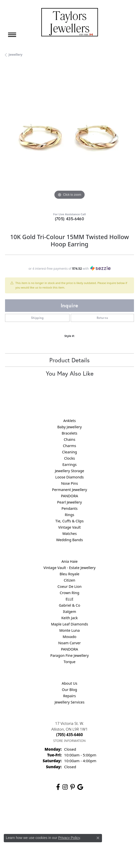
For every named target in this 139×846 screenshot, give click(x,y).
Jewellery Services (70, 702)
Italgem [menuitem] (69, 611)
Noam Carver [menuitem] (69, 643)
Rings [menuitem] (69, 514)
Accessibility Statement (69, 820)
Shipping (37, 318)
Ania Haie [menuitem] (69, 561)
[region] (69, 136)
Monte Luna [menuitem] (69, 630)
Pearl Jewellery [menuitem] (69, 502)
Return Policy (39, 810)
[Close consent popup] (97, 837)
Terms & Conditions (95, 810)
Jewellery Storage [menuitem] (69, 470)
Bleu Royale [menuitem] (69, 574)
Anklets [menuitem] (69, 420)
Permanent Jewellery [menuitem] (69, 489)
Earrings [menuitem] (69, 464)
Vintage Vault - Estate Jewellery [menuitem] (70, 567)
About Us (69, 683)
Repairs (69, 695)
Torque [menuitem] (69, 661)
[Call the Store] (69, 734)
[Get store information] (69, 741)
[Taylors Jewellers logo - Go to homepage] (69, 22)
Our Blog (69, 689)
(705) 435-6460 (69, 218)
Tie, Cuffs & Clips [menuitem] (69, 521)
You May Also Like (69, 373)
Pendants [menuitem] (69, 508)
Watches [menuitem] (69, 533)
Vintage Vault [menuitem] (69, 527)
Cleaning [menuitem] (69, 452)
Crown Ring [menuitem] (69, 592)
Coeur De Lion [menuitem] (69, 586)
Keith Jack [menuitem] (69, 617)
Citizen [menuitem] (69, 580)
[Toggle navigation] (12, 35)
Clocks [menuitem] (69, 458)
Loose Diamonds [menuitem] (69, 477)
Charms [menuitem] (69, 445)
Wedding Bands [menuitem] (69, 539)
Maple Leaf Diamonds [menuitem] (69, 624)
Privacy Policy (65, 810)
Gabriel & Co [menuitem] (69, 605)
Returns (102, 318)
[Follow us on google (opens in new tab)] (80, 787)
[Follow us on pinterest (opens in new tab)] (72, 787)
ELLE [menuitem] (69, 599)
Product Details (69, 360)
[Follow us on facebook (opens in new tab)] (58, 787)
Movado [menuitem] (69, 636)
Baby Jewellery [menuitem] (69, 427)
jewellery (15, 54)
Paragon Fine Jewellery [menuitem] (69, 655)
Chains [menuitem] (69, 439)
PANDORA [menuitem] (69, 496)
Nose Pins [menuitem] (69, 483)
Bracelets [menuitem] (69, 433)
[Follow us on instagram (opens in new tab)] (65, 787)
